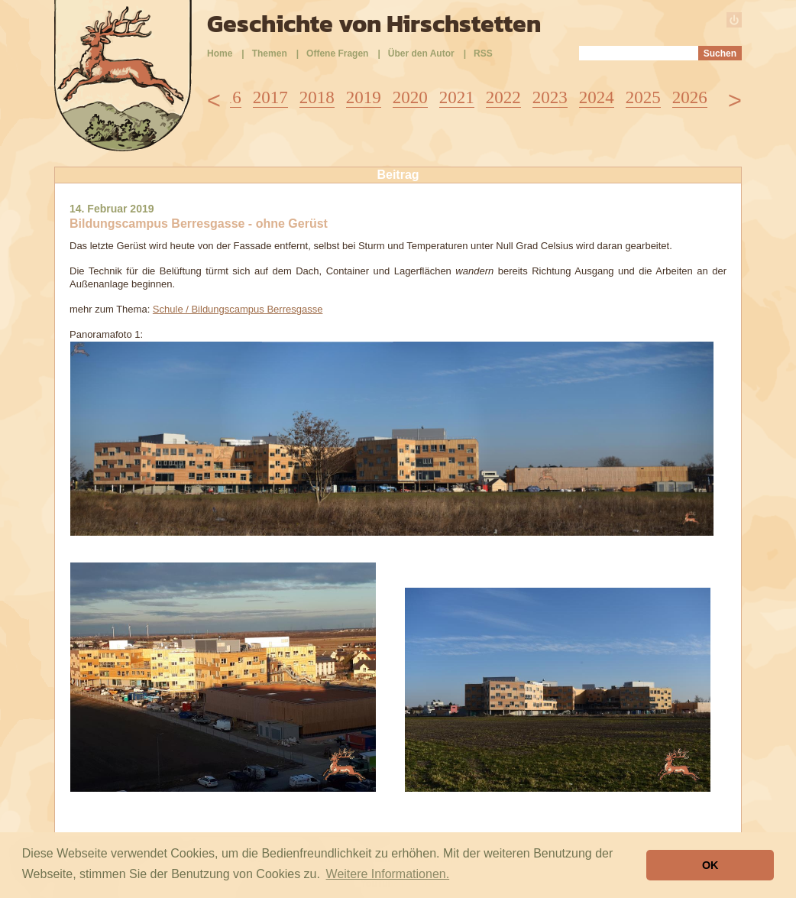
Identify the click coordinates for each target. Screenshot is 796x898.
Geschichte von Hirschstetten (374, 23)
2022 (503, 97)
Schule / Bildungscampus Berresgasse (238, 309)
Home (219, 53)
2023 (550, 97)
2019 (363, 97)
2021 (456, 97)
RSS (483, 53)
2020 (410, 97)
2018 (317, 97)
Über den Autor (421, 53)
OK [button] (710, 865)
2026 (689, 97)
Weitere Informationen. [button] (388, 873)
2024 (596, 97)
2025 (643, 97)
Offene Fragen (337, 53)
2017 (270, 97)
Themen (269, 53)
